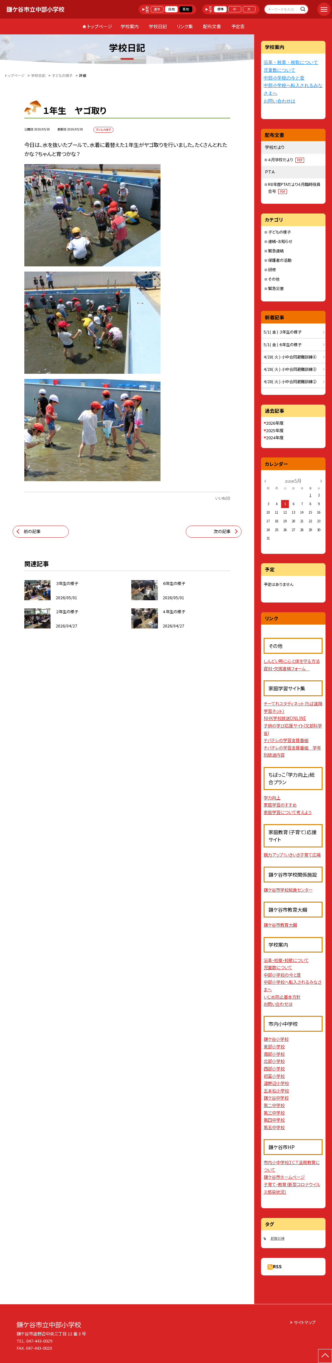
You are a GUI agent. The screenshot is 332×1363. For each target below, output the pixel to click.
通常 (157, 9)
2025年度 (275, 430)
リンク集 (185, 26)
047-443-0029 (39, 1341)
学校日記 (158, 26)
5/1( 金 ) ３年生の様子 (283, 332)
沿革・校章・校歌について (291, 62)
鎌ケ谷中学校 (276, 1098)
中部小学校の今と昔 (284, 78)
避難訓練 (277, 1238)
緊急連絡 (276, 251)
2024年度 (275, 437)
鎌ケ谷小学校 (276, 1039)
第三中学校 (274, 1113)
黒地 (186, 9)
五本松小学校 (276, 1091)
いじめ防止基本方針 (282, 997)
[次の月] (321, 480)
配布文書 (212, 26)
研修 (272, 270)
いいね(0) (222, 498)
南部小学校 (274, 1054)
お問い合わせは (279, 101)
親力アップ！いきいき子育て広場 (292, 855)
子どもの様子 (279, 232)
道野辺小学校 (276, 1083)
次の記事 (222, 531)
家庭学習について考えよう (288, 812)
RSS (277, 1266)
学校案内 (130, 26)
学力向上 (272, 798)
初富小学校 (274, 1076)
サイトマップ (304, 1322)
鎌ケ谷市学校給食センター (288, 890)
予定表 (238, 26)
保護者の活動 (279, 260)
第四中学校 (274, 1120)
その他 (273, 279)
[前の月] (265, 480)
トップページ (99, 26)
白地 (171, 9)
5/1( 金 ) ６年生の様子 (283, 344)
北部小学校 (274, 1061)
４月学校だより (286, 160)
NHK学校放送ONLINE (285, 718)
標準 (220, 9)
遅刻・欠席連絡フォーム (287, 668)
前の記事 (32, 531)
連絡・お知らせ (280, 241)
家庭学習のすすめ (280, 805)
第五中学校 (274, 1127)
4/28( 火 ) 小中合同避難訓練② (290, 381)
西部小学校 (274, 1068)
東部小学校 (274, 1046)
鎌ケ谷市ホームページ (284, 1177)
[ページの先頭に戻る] (325, 1356)
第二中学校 (274, 1105)
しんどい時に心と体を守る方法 (292, 661)
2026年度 (275, 423)
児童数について (279, 70)
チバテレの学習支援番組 (286, 740)
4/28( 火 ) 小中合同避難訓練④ (290, 357)
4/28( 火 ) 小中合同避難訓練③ (290, 369)
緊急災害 (276, 288)
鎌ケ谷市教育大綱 (280, 925)
